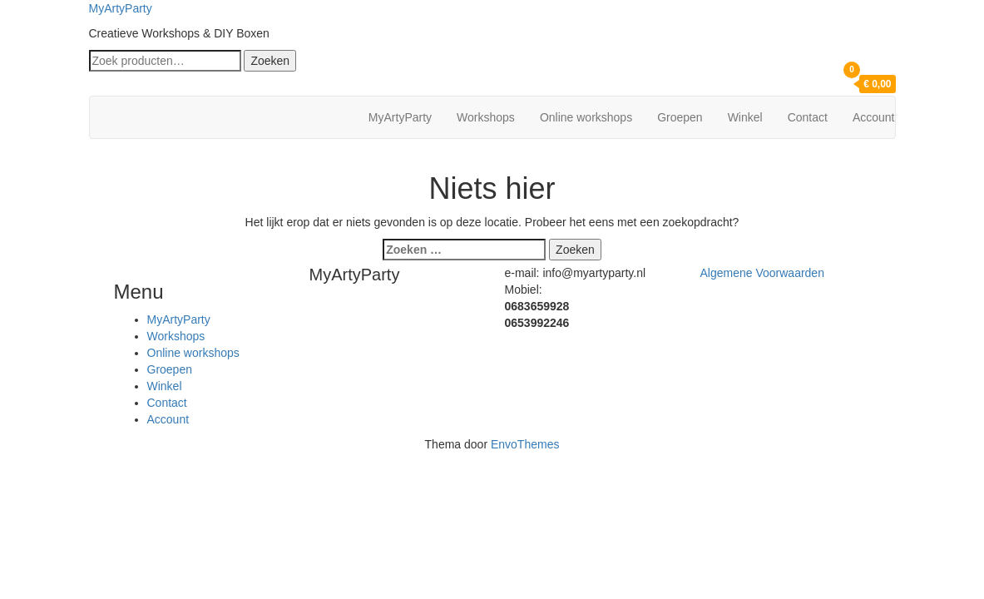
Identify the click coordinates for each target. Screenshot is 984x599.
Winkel (745, 117)
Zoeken (269, 60)
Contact (808, 117)
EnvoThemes (525, 444)
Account (874, 117)
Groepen (679, 117)
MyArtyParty (120, 8)
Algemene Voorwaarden (762, 273)
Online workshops (586, 117)
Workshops (486, 117)
